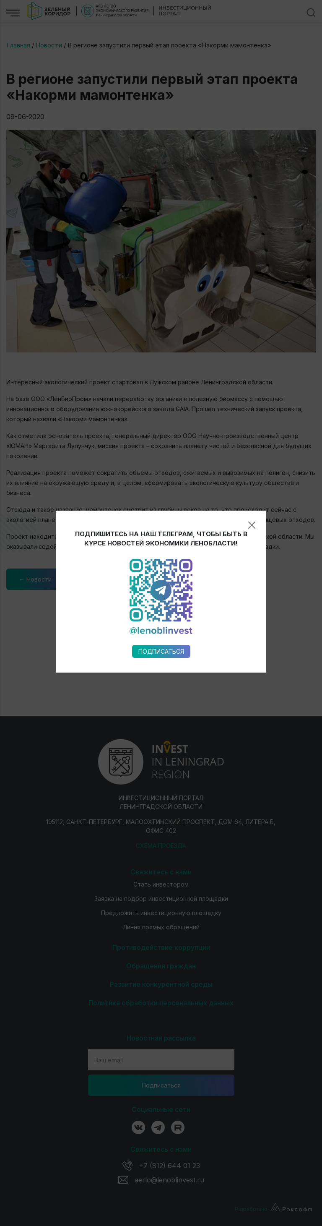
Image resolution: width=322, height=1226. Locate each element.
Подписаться (161, 476)
